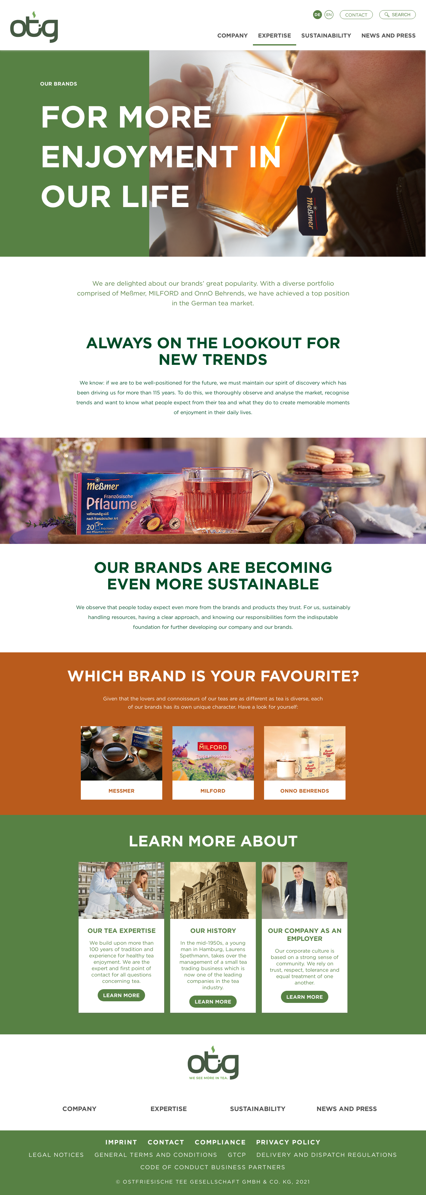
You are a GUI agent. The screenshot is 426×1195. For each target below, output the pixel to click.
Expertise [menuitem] (274, 35)
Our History (213, 930)
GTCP (237, 1154)
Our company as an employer (305, 934)
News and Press (347, 1109)
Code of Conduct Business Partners (213, 1167)
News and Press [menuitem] (388, 35)
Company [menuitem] (232, 35)
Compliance (220, 1142)
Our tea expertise (121, 930)
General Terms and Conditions (156, 1154)
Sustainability (257, 1109)
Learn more (213, 1001)
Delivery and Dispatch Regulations (326, 1154)
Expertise (168, 1109)
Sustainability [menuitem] (326, 35)
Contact (356, 15)
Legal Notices (56, 1154)
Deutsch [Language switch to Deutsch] (317, 14)
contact (166, 1142)
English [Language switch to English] (329, 14)
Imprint (121, 1142)
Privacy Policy (288, 1142)
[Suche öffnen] (397, 14)
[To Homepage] (31, 25)
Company (79, 1109)
